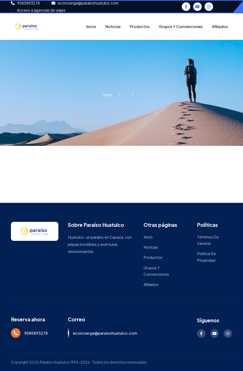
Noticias (113, 26)
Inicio (91, 26)
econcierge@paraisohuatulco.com (105, 333)
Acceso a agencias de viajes (41, 10)
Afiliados (220, 26)
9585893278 (36, 333)
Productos (140, 26)
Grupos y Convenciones (181, 26)
